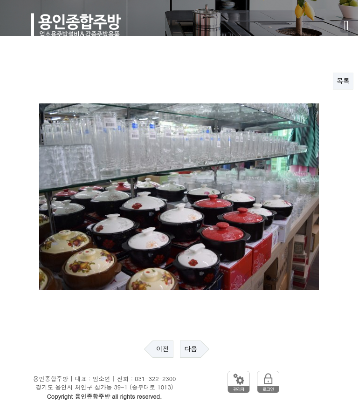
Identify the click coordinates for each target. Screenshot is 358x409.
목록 (343, 81)
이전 (162, 349)
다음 (190, 349)
